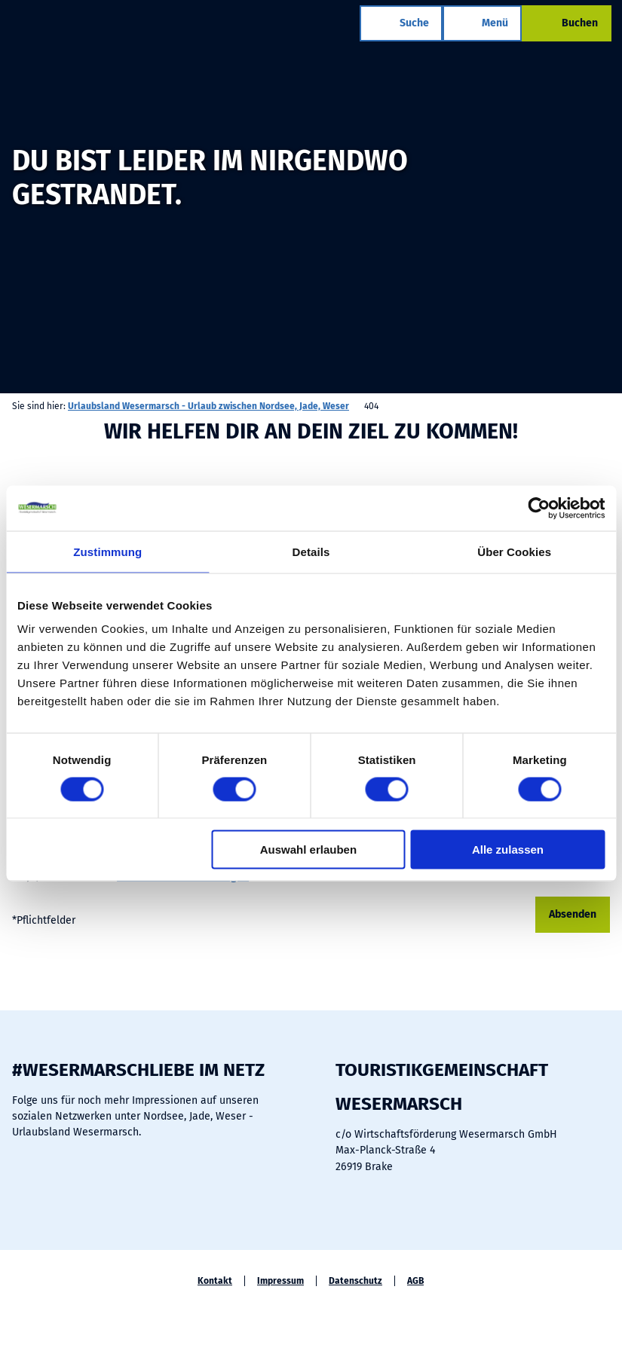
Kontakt (215, 1281)
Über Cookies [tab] (514, 551)
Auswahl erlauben (308, 849)
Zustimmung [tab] (107, 551)
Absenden (572, 914)
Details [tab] (311, 551)
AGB (415, 1281)
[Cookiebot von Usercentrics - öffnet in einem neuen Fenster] (539, 508)
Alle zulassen (508, 849)
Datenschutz (355, 1281)
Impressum (280, 1281)
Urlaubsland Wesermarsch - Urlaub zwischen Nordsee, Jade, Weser (208, 406)
